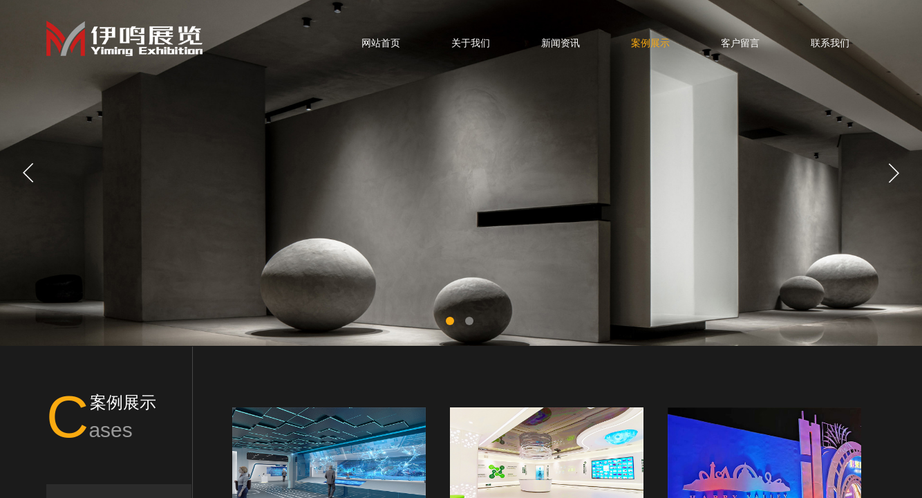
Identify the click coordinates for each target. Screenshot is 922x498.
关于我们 (470, 43)
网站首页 (380, 43)
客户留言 (740, 43)
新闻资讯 (560, 43)
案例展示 (650, 43)
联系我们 (830, 43)
